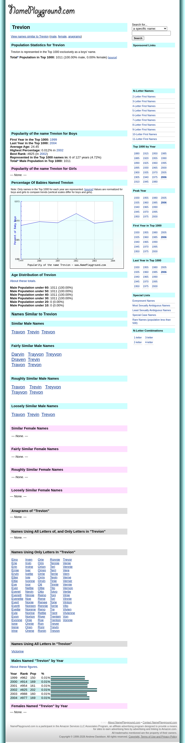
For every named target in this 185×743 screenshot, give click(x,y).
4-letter (149, 342)
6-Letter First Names (144, 115)
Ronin (42, 630)
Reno (42, 609)
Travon (18, 331)
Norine (30, 613)
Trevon (48, 331)
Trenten (55, 616)
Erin (14, 566)
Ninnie (29, 595)
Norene (30, 609)
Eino (14, 559)
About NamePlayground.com (124, 722)
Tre (52, 609)
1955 (154, 158)
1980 (154, 181)
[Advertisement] (140, 10)
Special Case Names (144, 315)
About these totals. (23, 281)
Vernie (67, 584)
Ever (14, 588)
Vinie (66, 595)
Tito (52, 588)
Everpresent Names (144, 300)
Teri (52, 566)
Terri (53, 570)
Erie (14, 563)
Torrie (54, 606)
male (53, 36)
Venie (67, 563)
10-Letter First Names (145, 134)
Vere (66, 570)
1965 (154, 167)
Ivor (28, 584)
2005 (163, 172)
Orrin (41, 577)
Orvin (42, 581)
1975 (154, 177)
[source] (112, 57)
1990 (163, 158)
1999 (53, 139)
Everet (16, 591)
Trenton (55, 620)
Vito (65, 606)
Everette (17, 598)
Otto (41, 591)
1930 (145, 167)
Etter (14, 577)
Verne (67, 577)
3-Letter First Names (144, 101)
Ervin (14, 574)
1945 (145, 181)
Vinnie (67, 598)
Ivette (29, 574)
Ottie (41, 588)
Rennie (43, 606)
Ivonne (30, 581)
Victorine (17, 651)
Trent (53, 613)
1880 (137, 153)
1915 (145, 153)
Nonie (29, 602)
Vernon (68, 588)
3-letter (149, 337)
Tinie (53, 581)
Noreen (30, 606)
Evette (15, 609)
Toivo (53, 591)
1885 (137, 158)
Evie (14, 613)
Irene (14, 627)
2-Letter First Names (144, 96)
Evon (14, 616)
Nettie (29, 588)
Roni (41, 627)
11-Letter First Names (145, 139)
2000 (163, 167)
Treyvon (54, 354)
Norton (30, 616)
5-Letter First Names (144, 110)
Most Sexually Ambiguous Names (151, 305)
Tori (52, 598)
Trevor (67, 559)
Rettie (42, 613)
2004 (53, 143)
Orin (41, 563)
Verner (67, 581)
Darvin (17, 354)
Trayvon (36, 354)
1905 (137, 177)
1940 (145, 177)
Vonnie (68, 620)
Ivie (27, 577)
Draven (18, 359)
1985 (163, 153)
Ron (41, 623)
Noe (28, 598)
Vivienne (69, 613)
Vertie (67, 591)
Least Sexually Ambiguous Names (152, 310)
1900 (137, 172)
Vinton (67, 602)
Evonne (16, 620)
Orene (29, 630)
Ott (40, 584)
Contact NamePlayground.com (160, 722)
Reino (42, 595)
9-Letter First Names (144, 129)
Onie (28, 620)
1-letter (138, 337)
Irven (28, 559)
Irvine (29, 566)
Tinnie (54, 584)
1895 (137, 167)
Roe (41, 620)
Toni (53, 595)
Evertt (15, 606)
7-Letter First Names (144, 120)
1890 (137, 163)
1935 (145, 172)
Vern (66, 574)
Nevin (29, 591)
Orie (41, 559)
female (62, 36)
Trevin (33, 331)
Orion (42, 566)
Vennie (68, 566)
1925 (145, 163)
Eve (14, 584)
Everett (16, 595)
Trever (54, 623)
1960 (154, 163)
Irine (14, 630)
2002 (60, 150)
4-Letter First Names (144, 106)
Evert (15, 602)
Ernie (15, 570)
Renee (42, 602)
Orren (42, 570)
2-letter (138, 342)
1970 (154, 172)
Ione (14, 623)
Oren (28, 627)
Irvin (28, 563)
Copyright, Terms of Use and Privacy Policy (153, 736)
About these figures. (24, 667)
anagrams (74, 36)
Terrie (54, 574)
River (41, 616)
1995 (163, 163)
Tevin (53, 577)
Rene (42, 598)
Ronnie (55, 559)
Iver (28, 570)
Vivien (67, 609)
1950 (154, 153)
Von (65, 616)
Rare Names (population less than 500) (152, 321)
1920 (145, 158)
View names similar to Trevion (30, 36)
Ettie (14, 581)
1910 (137, 181)
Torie (53, 602)
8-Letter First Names (144, 124)
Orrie (41, 574)
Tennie (54, 563)
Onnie (29, 623)
